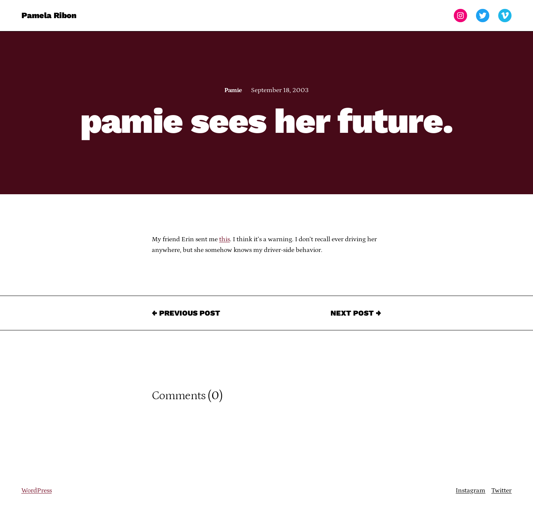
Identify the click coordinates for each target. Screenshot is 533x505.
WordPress (36, 490)
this (224, 239)
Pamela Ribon (49, 15)
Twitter (501, 490)
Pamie (233, 90)
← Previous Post (186, 313)
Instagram (470, 490)
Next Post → (356, 313)
